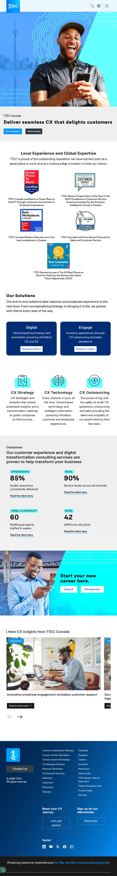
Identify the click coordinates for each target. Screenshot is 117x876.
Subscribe (90, 821)
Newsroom (84, 768)
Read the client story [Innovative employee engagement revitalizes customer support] (75, 531)
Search (92, 6)
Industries (47, 777)
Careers (82, 759)
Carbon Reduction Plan (89, 785)
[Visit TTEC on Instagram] (71, 846)
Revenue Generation (52, 768)
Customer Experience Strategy (58, 750)
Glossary (46, 791)
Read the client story (20, 705)
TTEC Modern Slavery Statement (89, 779)
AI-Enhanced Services (53, 773)
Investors (83, 764)
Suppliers (83, 755)
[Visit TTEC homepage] (13, 754)
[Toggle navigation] (107, 6)
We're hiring (33, 131)
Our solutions (13, 131)
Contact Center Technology (56, 759)
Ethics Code (84, 773)
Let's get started (56, 823)
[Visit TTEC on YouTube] (51, 846)
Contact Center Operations (56, 755)
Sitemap (82, 795)
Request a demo (31, 349)
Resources (47, 787)
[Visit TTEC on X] (57, 846)
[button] (19, 717)
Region (98, 6)
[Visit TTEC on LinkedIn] (44, 846)
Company (83, 750)
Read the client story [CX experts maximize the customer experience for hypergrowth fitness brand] (21, 495)
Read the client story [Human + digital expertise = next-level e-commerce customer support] (75, 492)
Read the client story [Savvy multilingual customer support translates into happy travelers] (21, 534)
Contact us (20, 769)
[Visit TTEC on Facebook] (64, 846)
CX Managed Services (53, 764)
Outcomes (47, 782)
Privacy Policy (85, 790)
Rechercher (92, 589)
